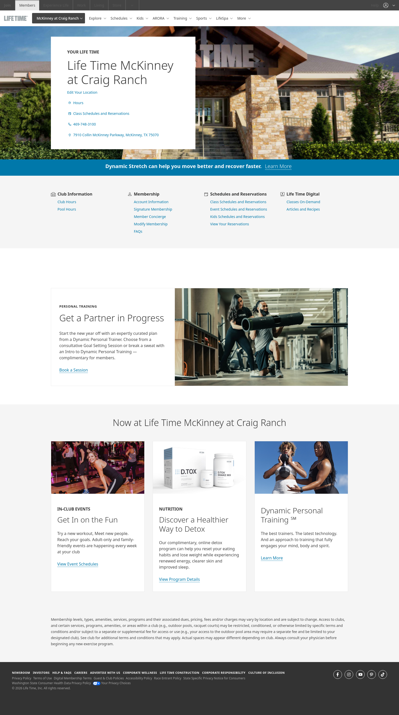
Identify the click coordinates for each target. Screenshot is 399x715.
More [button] (242, 18)
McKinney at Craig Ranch (58, 18)
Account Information (151, 201)
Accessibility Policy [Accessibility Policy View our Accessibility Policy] (139, 678)
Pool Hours (67, 209)
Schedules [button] (120, 18)
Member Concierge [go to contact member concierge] (150, 216)
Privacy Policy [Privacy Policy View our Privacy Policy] (21, 678)
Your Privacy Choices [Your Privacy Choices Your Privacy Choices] (112, 683)
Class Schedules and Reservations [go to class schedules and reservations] (238, 201)
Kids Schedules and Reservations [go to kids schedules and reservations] (237, 216)
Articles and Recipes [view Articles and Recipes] (303, 209)
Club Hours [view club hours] (67, 201)
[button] (389, 5)
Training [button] (181, 18)
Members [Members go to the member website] (27, 5)
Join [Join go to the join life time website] (7, 5)
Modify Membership (151, 224)
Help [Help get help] (375, 5)
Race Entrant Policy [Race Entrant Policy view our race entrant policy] (167, 678)
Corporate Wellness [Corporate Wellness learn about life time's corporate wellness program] (140, 673)
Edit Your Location (82, 92)
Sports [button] (202, 18)
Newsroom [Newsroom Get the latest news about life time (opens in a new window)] (21, 673)
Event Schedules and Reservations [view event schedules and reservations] (238, 209)
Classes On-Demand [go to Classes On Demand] (303, 201)
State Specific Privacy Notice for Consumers (214, 678)
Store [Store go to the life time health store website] (116, 5)
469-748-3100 (81, 124)
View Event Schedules (77, 564)
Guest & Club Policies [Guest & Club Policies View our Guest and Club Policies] (109, 678)
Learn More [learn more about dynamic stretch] (278, 166)
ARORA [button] (159, 18)
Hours (75, 102)
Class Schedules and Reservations (98, 113)
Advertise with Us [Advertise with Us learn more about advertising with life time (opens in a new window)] (105, 673)
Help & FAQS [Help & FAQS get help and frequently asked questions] (62, 673)
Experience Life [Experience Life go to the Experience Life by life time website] (56, 5)
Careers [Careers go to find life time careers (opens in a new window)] (80, 673)
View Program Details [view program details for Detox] (179, 579)
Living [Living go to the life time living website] (99, 5)
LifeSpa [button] (222, 18)
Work (81, 5)
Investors (41, 673)
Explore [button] (96, 18)
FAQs (138, 231)
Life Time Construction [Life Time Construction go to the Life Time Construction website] (179, 673)
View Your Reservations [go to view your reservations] (229, 224)
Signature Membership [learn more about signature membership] (153, 209)
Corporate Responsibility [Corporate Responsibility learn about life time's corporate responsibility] (223, 673)
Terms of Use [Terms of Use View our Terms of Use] (42, 678)
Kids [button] (141, 18)
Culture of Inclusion (266, 673)
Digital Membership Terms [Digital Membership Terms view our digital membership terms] (73, 678)
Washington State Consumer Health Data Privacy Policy (51, 683)
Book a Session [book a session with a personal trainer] (73, 370)
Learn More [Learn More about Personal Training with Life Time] (272, 558)
